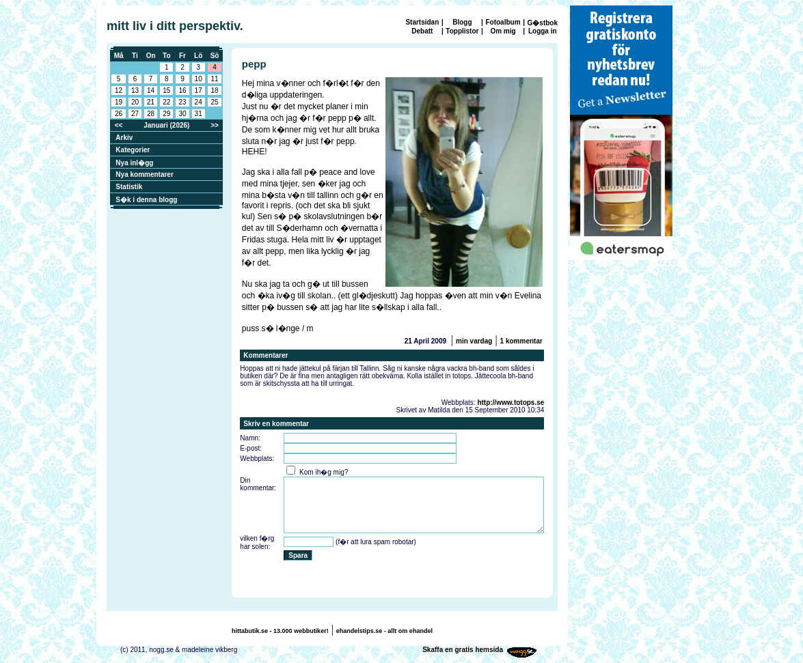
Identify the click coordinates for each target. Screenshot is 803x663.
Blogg (462, 22)
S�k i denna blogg (146, 199)
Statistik (128, 187)
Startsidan (422, 22)
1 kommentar (521, 341)
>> (214, 125)
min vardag (474, 341)
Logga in (542, 31)
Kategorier (132, 150)
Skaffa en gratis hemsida (462, 649)
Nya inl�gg (134, 163)
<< (119, 125)
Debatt (422, 31)
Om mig (502, 31)
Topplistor (462, 31)
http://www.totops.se (510, 402)
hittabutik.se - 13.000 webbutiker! (280, 630)
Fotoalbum (502, 22)
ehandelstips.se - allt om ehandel (384, 630)
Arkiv (124, 137)
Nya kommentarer (144, 174)
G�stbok (543, 23)
